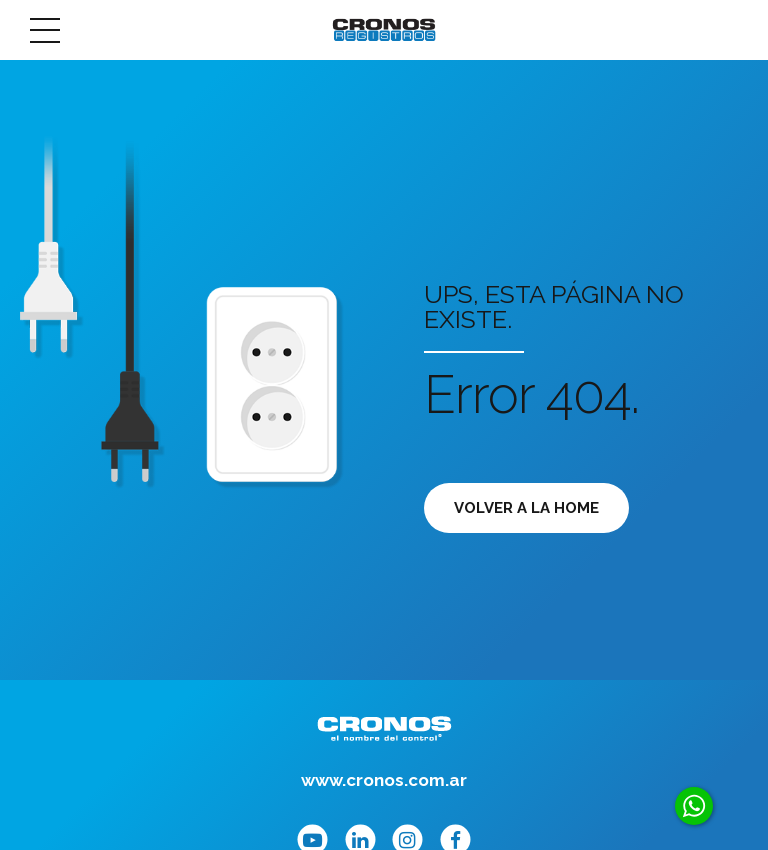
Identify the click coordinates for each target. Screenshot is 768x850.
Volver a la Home (526, 508)
